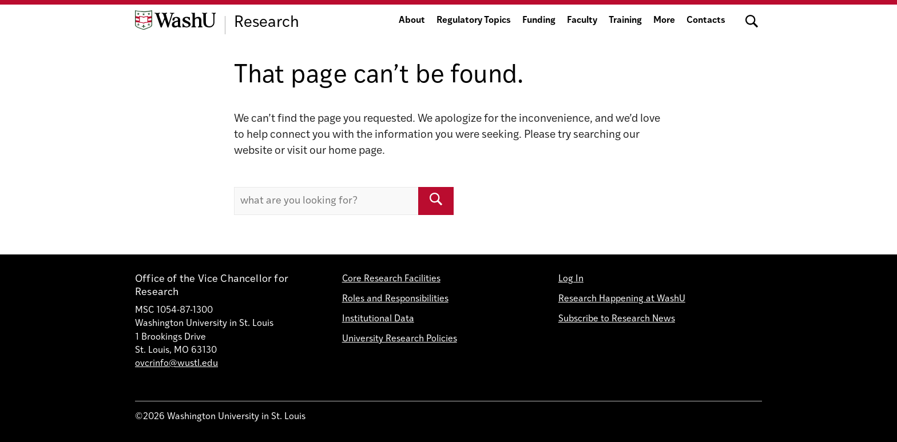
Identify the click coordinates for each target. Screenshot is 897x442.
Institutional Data (378, 319)
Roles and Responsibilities (395, 299)
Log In (571, 279)
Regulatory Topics (473, 20)
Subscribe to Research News (616, 319)
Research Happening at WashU (621, 299)
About (412, 20)
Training (625, 20)
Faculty (582, 20)
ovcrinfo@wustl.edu (176, 363)
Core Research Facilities (391, 279)
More (664, 20)
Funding (538, 20)
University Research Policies (399, 339)
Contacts (705, 20)
